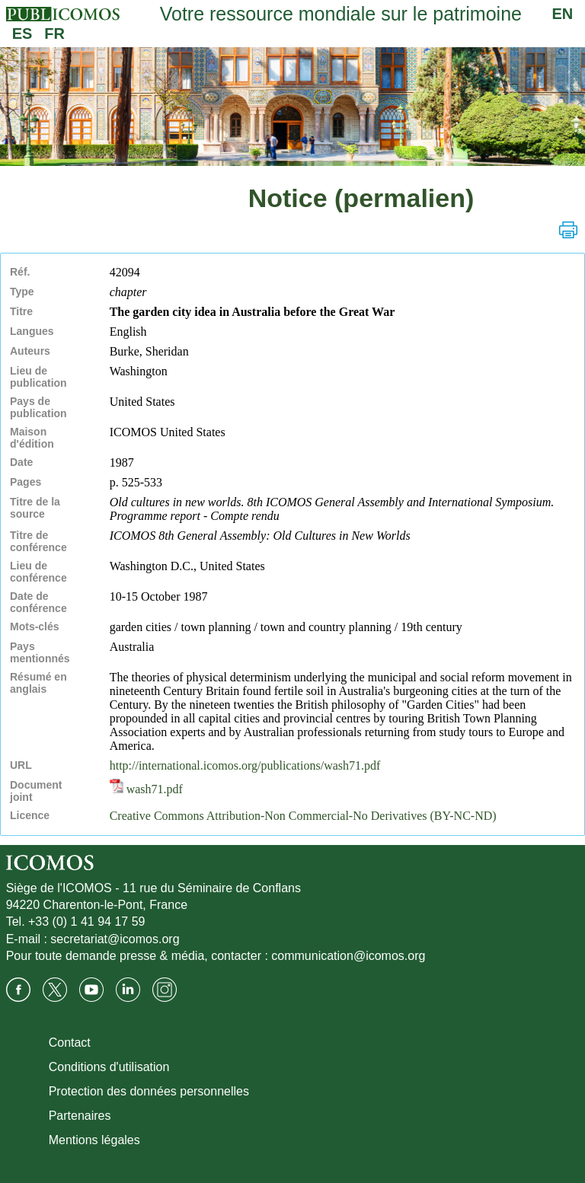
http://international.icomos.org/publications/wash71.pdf (245, 765)
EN (563, 13)
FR (54, 33)
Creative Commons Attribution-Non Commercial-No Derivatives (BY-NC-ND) (303, 815)
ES (22, 33)
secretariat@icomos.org (114, 939)
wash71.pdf (146, 789)
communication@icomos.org (348, 955)
